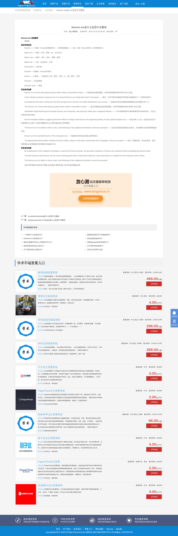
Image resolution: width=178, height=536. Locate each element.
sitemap (109, 529)
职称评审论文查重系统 (50, 414)
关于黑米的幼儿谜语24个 (33, 250)
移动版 (119, 529)
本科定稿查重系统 (48, 343)
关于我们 (67, 529)
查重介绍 (66, 4)
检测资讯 (38, 10)
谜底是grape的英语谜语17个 (98, 242)
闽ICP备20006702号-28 (103, 532)
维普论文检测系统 (48, 296)
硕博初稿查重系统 (48, 272)
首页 (44, 4)
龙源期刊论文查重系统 (50, 485)
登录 (137, 4)
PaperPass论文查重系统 (51, 390)
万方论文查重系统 (48, 367)
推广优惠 (124, 4)
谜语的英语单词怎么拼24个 (33, 246)
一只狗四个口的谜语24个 (33, 235)
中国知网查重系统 (23, 10)
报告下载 (89, 4)
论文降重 (101, 4)
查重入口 (88, 529)
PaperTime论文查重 (49, 461)
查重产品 (54, 4)
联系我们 (78, 529)
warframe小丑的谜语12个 (33, 238)
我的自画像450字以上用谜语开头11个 (38, 242)
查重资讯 (77, 4)
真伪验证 (112, 4)
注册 (143, 4)
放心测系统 (73, 31)
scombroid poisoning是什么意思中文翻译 (43, 216)
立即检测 (154, 284)
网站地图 (99, 529)
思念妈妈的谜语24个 (95, 238)
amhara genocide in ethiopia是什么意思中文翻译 (46, 220)
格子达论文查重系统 (49, 438)
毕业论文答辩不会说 (95, 250)
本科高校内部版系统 (49, 319)
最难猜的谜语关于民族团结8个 (99, 235)
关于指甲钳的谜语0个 (95, 246)
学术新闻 (49, 10)
